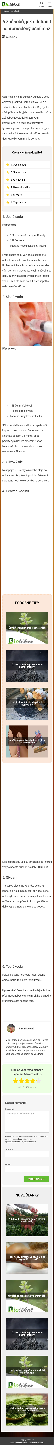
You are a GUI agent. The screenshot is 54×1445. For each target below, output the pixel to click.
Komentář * (10, 1109)
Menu (50, 4)
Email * (8, 1164)
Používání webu (30, 1442)
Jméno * (9, 1149)
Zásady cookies (16, 1442)
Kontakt (41, 1442)
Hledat (41, 4)
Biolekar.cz (7, 11)
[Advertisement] (27, 65)
